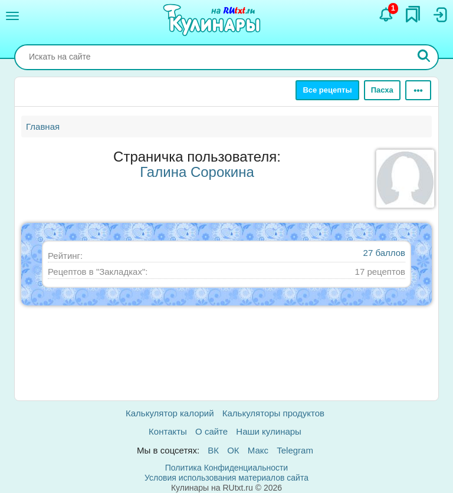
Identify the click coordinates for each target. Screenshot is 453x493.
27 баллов (384, 253)
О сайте (211, 431)
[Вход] (439, 15)
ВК (213, 450)
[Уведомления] (386, 15)
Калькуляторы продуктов (273, 413)
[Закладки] (413, 14)
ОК (233, 450)
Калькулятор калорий (170, 413)
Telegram (295, 450)
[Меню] (12, 16)
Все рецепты (327, 90)
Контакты (168, 431)
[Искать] (424, 57)
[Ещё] (418, 90)
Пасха (382, 90)
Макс (258, 450)
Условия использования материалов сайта (226, 477)
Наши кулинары (268, 431)
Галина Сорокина (197, 172)
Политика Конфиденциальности (226, 467)
